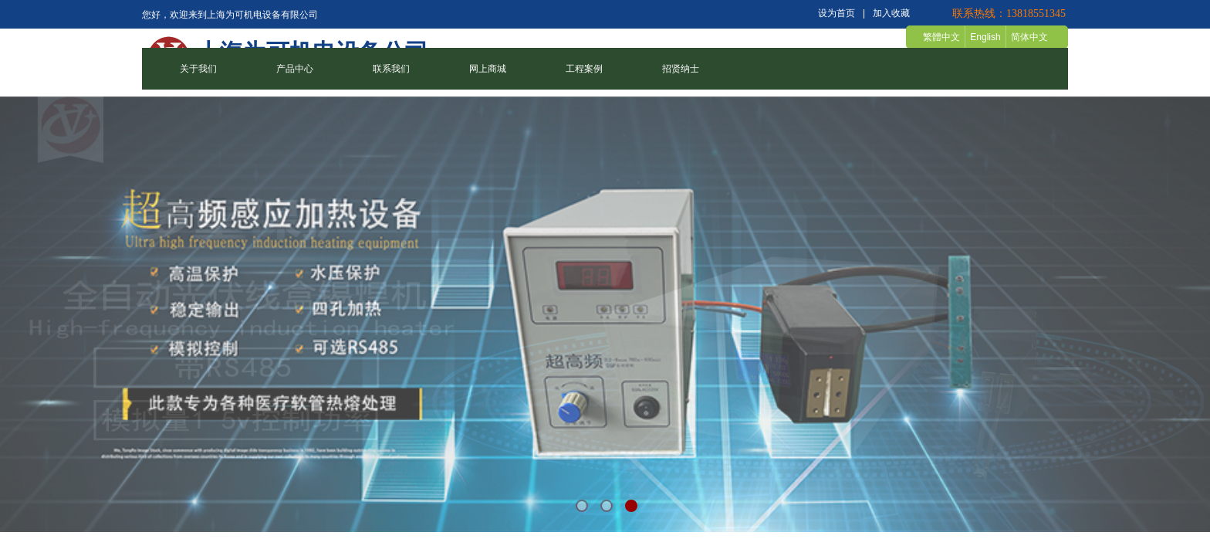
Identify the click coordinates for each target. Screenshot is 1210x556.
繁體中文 (941, 37)
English (985, 37)
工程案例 (584, 68)
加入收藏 (891, 13)
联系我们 (391, 68)
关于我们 (198, 68)
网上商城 (487, 68)
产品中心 (294, 68)
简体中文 (1029, 37)
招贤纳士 (680, 68)
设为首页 (836, 13)
